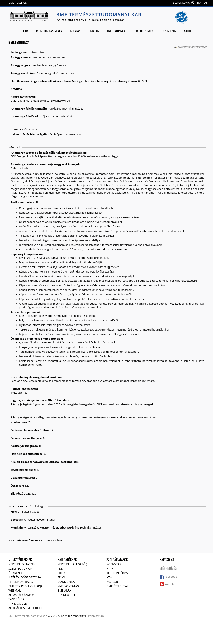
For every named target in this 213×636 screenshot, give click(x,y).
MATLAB (112, 582)
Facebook (171, 576)
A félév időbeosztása (24, 577)
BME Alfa (64, 590)
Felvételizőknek (143, 30)
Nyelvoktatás (68, 586)
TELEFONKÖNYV (181, 2)
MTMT (110, 568)
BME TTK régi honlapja (25, 586)
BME (11, 2)
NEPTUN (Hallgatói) (72, 564)
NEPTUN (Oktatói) (21, 564)
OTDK (61, 573)
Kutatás (75, 30)
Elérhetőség (168, 568)
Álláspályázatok (21, 595)
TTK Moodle (17, 604)
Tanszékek (16, 599)
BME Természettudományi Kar (99, 14)
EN (205, 2)
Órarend (15, 573)
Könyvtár (113, 564)
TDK (60, 568)
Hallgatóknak (116, 30)
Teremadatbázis (20, 582)
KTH (109, 577)
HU (199, 2)
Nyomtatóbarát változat (190, 47)
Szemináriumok (20, 568)
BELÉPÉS (22, 2)
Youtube (170, 584)
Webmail (14, 590)
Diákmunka (66, 582)
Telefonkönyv (117, 573)
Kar (25, 30)
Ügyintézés (169, 30)
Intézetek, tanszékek (49, 30)
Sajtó (187, 30)
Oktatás (94, 30)
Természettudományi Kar (31, 616)
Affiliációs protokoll (25, 608)
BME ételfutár (117, 586)
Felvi (61, 577)
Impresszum (96, 616)
